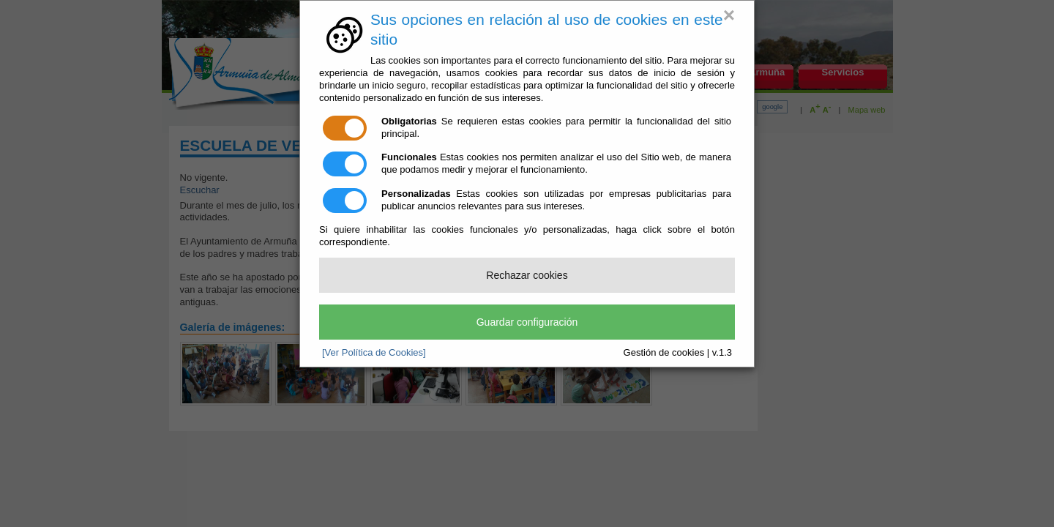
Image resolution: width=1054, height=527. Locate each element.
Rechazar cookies (526, 275)
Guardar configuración (527, 322)
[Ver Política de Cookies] (374, 352)
